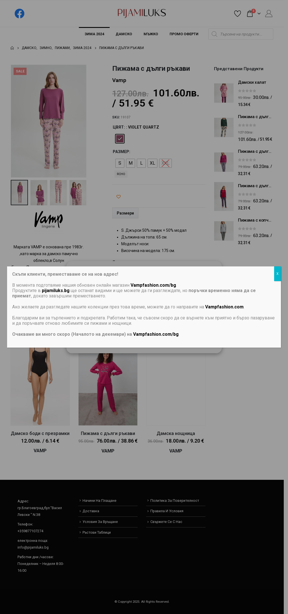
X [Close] (277, 274)
